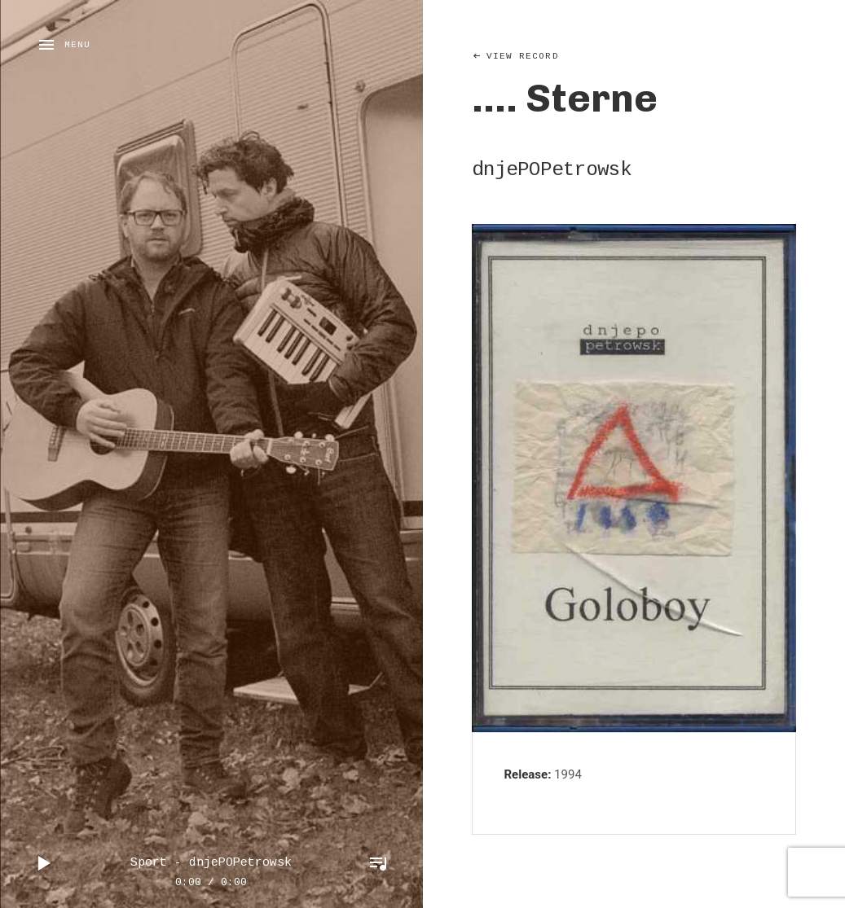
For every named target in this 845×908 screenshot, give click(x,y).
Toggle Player (378, 863)
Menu (77, 45)
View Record (522, 56)
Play (44, 863)
